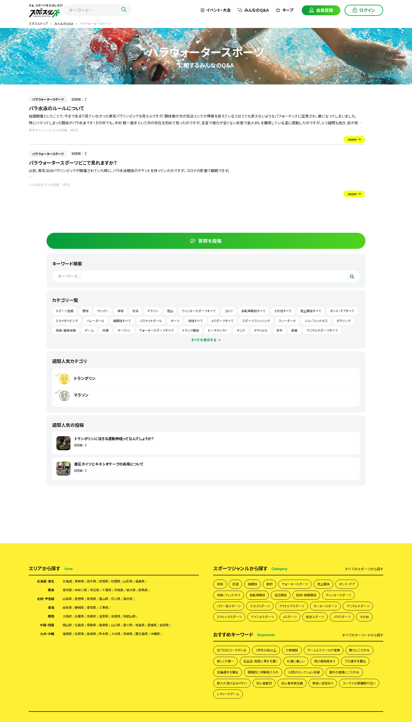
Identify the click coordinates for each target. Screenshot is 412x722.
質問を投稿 (340, 112)
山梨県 (68, 477)
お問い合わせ (331, 636)
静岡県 (83, 487)
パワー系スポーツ (231, 485)
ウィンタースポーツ (354, 473)
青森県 (83, 458)
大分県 (128, 516)
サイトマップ (359, 636)
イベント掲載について (261, 636)
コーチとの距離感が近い (305, 591)
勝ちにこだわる (229, 555)
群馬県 (162, 468)
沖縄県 (177, 516)
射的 (274, 461)
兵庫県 (83, 497)
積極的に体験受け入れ (338, 567)
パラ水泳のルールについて (58, 108)
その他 (252, 509)
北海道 (68, 458)
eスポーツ (337, 497)
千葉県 (117, 468)
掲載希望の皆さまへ (112, 636)
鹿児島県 (160, 516)
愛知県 (98, 487)
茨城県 (132, 468)
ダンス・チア (360, 461)
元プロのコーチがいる (234, 543)
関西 (50, 497)
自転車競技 (263, 473)
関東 (50, 468)
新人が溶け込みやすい (327, 579)
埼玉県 (102, 468)
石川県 (128, 477)
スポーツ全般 (317, 182)
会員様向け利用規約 (276, 627)
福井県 (143, 477)
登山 (360, 192)
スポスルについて (167, 627)
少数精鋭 (302, 543)
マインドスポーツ (305, 497)
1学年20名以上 (273, 543)
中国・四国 (45, 506)
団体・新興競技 (317, 473)
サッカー (355, 182)
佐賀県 (83, 516)
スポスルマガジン (300, 636)
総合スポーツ (365, 497)
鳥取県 (98, 506)
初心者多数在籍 (230, 591)
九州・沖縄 (45, 516)
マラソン (343, 192)
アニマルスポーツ (230, 497)
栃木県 (147, 468)
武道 (237, 461)
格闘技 (255, 461)
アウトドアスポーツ (303, 485)
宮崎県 (143, 516)
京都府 (98, 497)
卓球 (311, 192)
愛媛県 (173, 506)
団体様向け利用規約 (317, 627)
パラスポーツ (227, 509)
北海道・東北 (43, 458)
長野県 (83, 477)
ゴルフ (354, 201)
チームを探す (106, 627)
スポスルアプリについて (155, 636)
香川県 (143, 506)
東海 (50, 487)
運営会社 (348, 627)
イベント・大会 (216, 10)
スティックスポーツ (268, 497)
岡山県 (68, 506)
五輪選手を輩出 (298, 567)
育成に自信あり (264, 591)
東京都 (68, 468)
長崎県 (98, 516)
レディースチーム (347, 591)
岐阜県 (68, 487)
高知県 (188, 506)
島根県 (113, 506)
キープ (284, 10)
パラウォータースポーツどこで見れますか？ (75, 163)
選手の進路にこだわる (281, 579)
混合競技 (288, 473)
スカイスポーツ (266, 485)
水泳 (326, 192)
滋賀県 (113, 497)
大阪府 (68, 497)
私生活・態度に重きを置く (300, 555)
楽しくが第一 (260, 555)
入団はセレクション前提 (236, 579)
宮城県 (113, 458)
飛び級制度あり (229, 567)
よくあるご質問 (200, 627)
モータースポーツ (340, 485)
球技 (220, 461)
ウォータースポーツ (302, 461)
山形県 (143, 458)
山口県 (128, 506)
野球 (337, 182)
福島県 (158, 458)
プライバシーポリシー (236, 627)
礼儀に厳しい (340, 555)
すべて (364, 445)
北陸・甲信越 (43, 477)
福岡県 (68, 516)
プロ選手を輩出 (263, 567)
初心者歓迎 (363, 579)
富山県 (113, 477)
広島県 (83, 506)
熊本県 (113, 516)
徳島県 (158, 506)
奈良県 (128, 497)
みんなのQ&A (253, 10)
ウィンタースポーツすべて (325, 201)
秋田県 (128, 458)
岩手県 (98, 458)
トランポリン (327, 250)
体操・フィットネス (230, 473)
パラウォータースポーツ (48, 99)
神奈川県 (85, 468)
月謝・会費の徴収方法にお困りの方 (209, 636)
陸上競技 (334, 461)
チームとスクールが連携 (338, 543)
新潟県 (98, 477)
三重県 (113, 487)
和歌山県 (145, 497)
